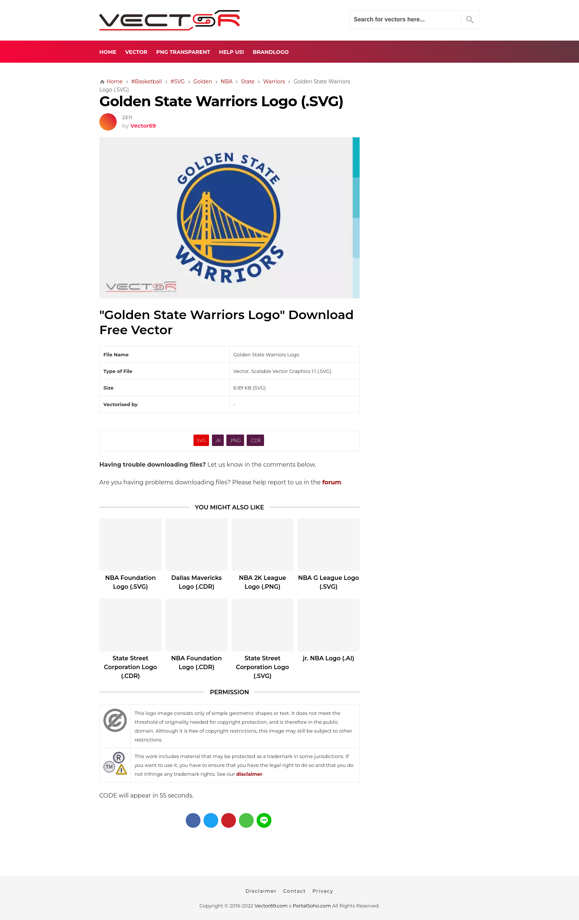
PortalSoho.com (312, 906)
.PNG (235, 440)
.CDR (255, 440)
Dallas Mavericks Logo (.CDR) (196, 582)
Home (107, 52)
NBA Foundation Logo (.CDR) (196, 663)
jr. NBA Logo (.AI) (328, 658)
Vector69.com (270, 906)
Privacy (322, 891)
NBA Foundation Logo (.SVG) (130, 582)
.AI (217, 440)
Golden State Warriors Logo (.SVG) (221, 101)
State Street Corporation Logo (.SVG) (262, 667)
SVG (201, 440)
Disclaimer (261, 891)
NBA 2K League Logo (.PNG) (262, 582)
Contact (294, 891)
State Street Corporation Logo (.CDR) (130, 667)
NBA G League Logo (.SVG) (328, 582)
